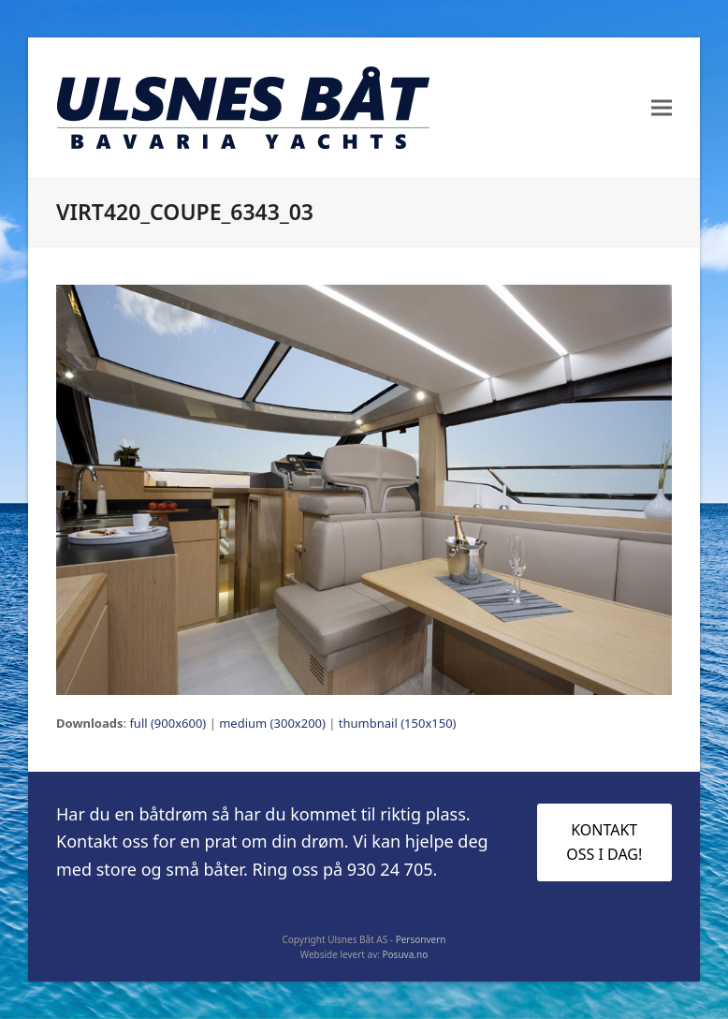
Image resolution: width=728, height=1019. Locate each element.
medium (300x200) (272, 723)
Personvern (421, 939)
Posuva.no (406, 954)
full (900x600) (167, 723)
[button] (661, 108)
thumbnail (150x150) (398, 723)
